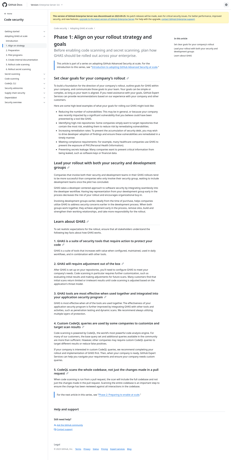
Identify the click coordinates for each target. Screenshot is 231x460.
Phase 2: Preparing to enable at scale (119, 394)
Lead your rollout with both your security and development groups (105, 165)
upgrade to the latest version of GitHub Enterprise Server (106, 19)
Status (96, 449)
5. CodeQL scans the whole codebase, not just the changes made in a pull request (106, 371)
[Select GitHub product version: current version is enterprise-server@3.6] (46, 5)
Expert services (117, 449)
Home (8, 13)
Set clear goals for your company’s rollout (91, 78)
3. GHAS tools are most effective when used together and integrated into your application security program (106, 295)
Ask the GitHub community (68, 425)
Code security (14, 20)
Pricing (104, 449)
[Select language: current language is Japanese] (226, 4)
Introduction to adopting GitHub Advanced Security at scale (124, 67)
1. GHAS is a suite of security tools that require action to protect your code (103, 243)
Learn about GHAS (71, 221)
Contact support (63, 429)
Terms (78, 449)
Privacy (87, 449)
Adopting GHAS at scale (81, 28)
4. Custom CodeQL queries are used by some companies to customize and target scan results (106, 325)
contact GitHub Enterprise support (178, 19)
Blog (129, 449)
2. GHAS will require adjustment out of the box (89, 264)
